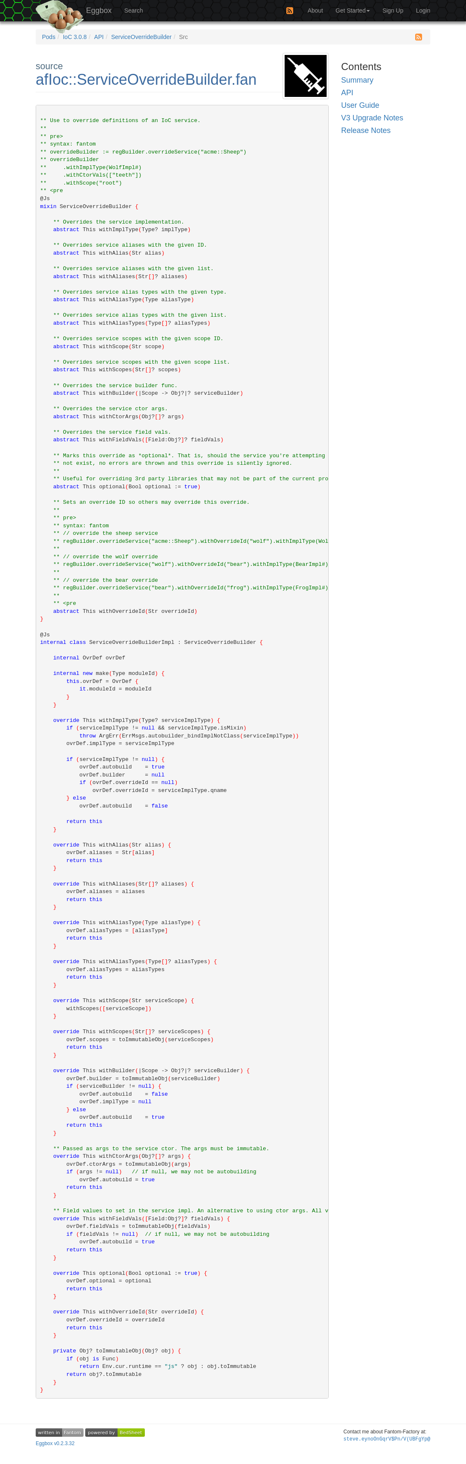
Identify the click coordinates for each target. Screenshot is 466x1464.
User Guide (360, 105)
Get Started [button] (352, 10)
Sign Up (392, 10)
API (99, 37)
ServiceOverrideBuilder (141, 37)
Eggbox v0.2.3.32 (55, 1443)
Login (423, 10)
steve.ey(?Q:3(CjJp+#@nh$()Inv (386, 1439)
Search (133, 10)
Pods (48, 37)
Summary (357, 80)
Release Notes (366, 130)
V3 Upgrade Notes (372, 118)
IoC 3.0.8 (75, 37)
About (315, 10)
